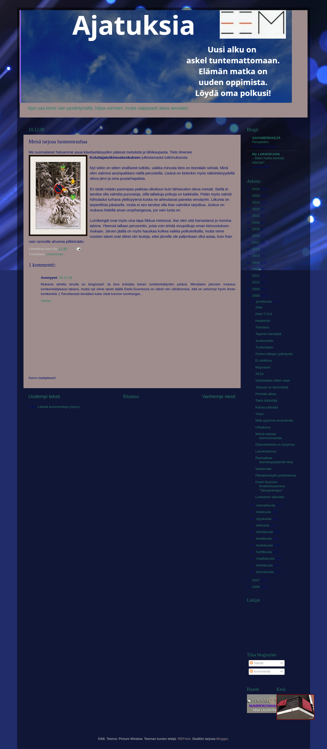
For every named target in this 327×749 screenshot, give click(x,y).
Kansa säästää (266, 407)
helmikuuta (265, 565)
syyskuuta (264, 519)
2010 (256, 282)
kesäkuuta (264, 538)
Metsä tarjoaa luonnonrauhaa (268, 436)
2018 (256, 236)
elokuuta (263, 525)
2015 (256, 249)
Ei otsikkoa (263, 360)
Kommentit (260, 671)
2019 (256, 229)
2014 (256, 256)
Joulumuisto (264, 341)
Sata (258, 307)
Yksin (259, 414)
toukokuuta (265, 545)
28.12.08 (65, 278)
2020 (256, 222)
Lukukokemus (265, 451)
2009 (256, 289)
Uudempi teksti (44, 396)
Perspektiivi (260, 142)
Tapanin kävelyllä (268, 334)
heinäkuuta (265, 532)
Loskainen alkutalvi (269, 497)
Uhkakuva (262, 427)
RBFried (184, 739)
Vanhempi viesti (219, 396)
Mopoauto (262, 367)
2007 (256, 580)
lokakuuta (264, 512)
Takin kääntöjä (266, 400)
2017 (256, 242)
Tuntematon (264, 347)
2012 (256, 269)
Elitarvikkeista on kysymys (275, 444)
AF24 (259, 374)
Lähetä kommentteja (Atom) (59, 407)
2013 (256, 262)
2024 (256, 196)
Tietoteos (262, 327)
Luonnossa (54, 254)
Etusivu (131, 396)
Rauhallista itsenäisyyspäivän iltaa (274, 460)
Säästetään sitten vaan (272, 380)
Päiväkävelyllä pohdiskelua (275, 475)
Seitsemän (263, 469)
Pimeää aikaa (265, 394)
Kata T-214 (263, 314)
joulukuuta (264, 301)
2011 (256, 276)
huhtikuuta (264, 552)
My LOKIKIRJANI (266, 154)
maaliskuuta (265, 558)
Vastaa (46, 301)
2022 (256, 209)
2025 (256, 189)
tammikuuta (265, 572)
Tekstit (256, 663)
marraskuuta (266, 505)
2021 (256, 216)
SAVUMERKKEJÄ (266, 138)
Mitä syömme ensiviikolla (274, 420)
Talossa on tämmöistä (271, 387)
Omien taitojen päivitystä (273, 354)
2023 (256, 202)
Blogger (222, 739)
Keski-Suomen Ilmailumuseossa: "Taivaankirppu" (270, 486)
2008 (256, 296)
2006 (256, 587)
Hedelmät (262, 321)
